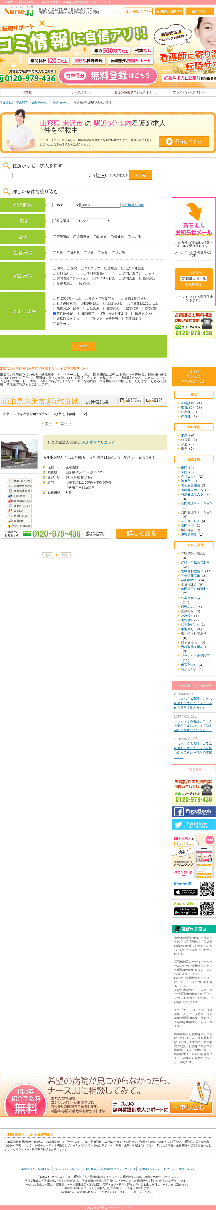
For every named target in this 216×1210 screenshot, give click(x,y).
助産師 (100, 237)
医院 (72, 268)
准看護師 (81, 237)
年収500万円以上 (67, 298)
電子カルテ (63, 324)
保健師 (117, 237)
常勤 (58, 253)
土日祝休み (113, 303)
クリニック (90, 268)
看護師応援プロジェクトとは (135, 92)
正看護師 (61, 237)
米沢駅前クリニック (98, 442)
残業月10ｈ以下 (66, 308)
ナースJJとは (81, 92)
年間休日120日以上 (142, 303)
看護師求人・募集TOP (13, 102)
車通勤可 (86, 313)
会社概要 (90, 1169)
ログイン (169, 1169)
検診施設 (147, 278)
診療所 (110, 268)
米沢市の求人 (61, 102)
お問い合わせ (186, 1169)
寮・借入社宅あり (113, 313)
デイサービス (104, 278)
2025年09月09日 (194, 701)
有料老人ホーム (66, 273)
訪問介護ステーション (136, 273)
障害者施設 (63, 283)
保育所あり (132, 318)
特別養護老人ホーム (99, 273)
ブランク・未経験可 (102, 318)
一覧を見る (194, 769)
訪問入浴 (127, 278)
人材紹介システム (150, 1169)
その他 (134, 237)
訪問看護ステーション (70, 278)
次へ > (66, 423)
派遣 (89, 253)
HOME (27, 92)
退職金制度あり (134, 298)
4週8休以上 (90, 303)
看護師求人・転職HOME (36, 1169)
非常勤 (73, 253)
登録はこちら (188, 141)
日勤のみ (91, 308)
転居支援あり (142, 313)
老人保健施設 (132, 268)
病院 (58, 268)
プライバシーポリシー (189, 92)
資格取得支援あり (67, 318)
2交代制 (131, 308)
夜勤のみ (111, 308)
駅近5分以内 (63, 313)
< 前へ (47, 423)
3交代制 (150, 308)
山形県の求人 (40, 102)
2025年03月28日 (194, 724)
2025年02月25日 (194, 748)
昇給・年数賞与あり (101, 298)
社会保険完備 (64, 303)
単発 (103, 253)
